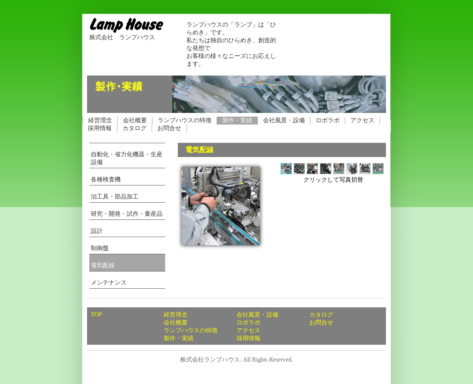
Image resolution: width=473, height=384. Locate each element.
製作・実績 (237, 120)
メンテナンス (109, 282)
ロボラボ (328, 120)
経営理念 (100, 120)
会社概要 (135, 120)
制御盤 (100, 248)
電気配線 (103, 265)
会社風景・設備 (284, 120)
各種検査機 (106, 179)
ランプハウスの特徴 (184, 120)
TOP (96, 314)
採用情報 (100, 128)
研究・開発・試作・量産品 (127, 214)
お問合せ (169, 128)
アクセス (362, 120)
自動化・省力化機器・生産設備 (127, 158)
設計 (97, 231)
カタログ (134, 128)
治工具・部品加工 (115, 196)
